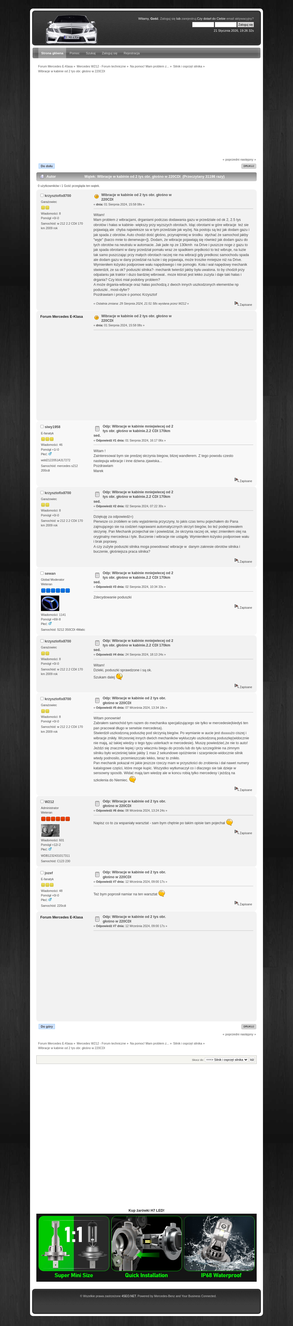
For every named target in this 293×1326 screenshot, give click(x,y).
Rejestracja (132, 53)
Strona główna (52, 53)
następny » (248, 159)
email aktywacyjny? (240, 18)
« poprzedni (231, 159)
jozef (49, 873)
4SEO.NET (129, 1296)
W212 (49, 802)
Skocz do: (198, 1059)
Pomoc (75, 53)
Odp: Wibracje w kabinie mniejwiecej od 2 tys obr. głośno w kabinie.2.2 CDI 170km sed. (133, 431)
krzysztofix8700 (58, 196)
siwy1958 (52, 427)
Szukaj (91, 53)
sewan (50, 574)
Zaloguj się (109, 53)
